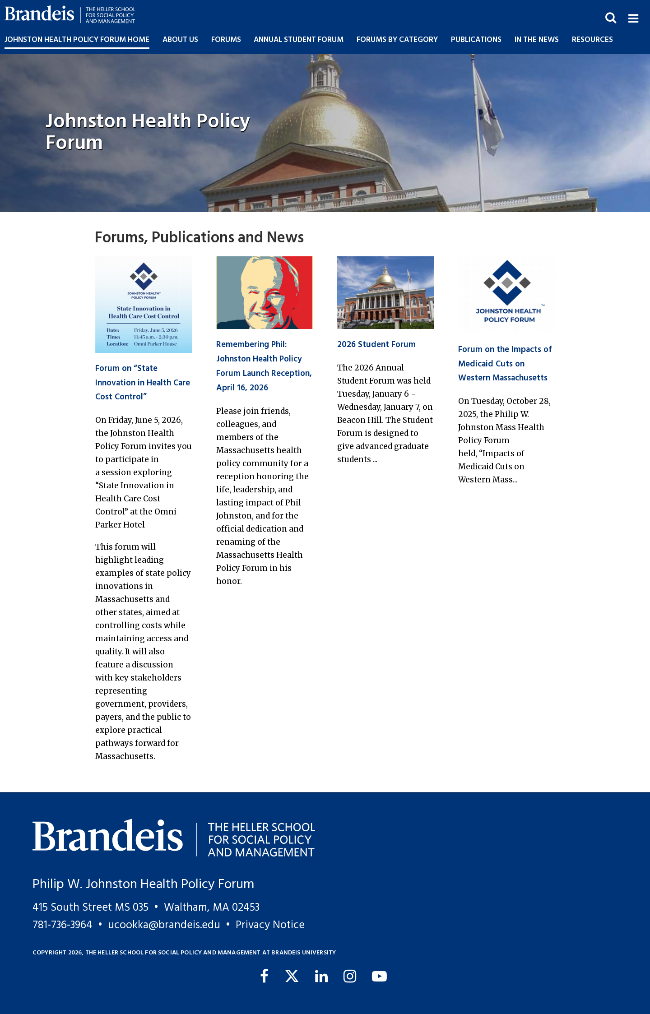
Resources (592, 40)
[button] (633, 17)
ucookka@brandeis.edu (164, 925)
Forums (226, 40)
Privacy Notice (270, 925)
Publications (476, 40)
